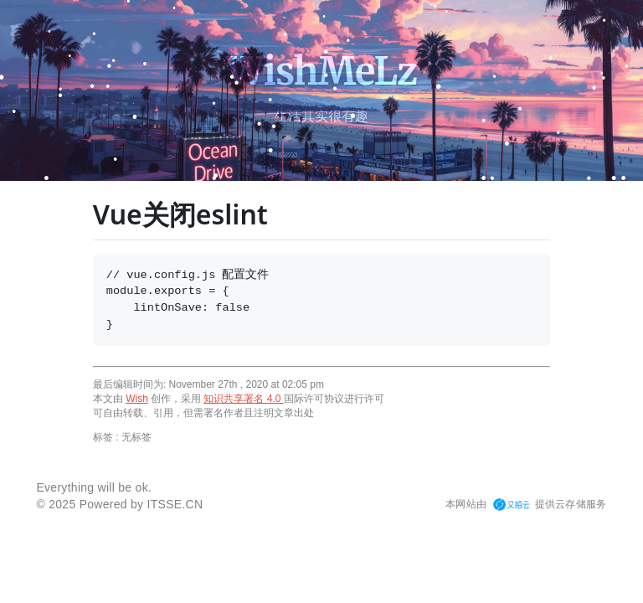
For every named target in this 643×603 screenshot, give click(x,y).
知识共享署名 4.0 (243, 399)
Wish (137, 399)
